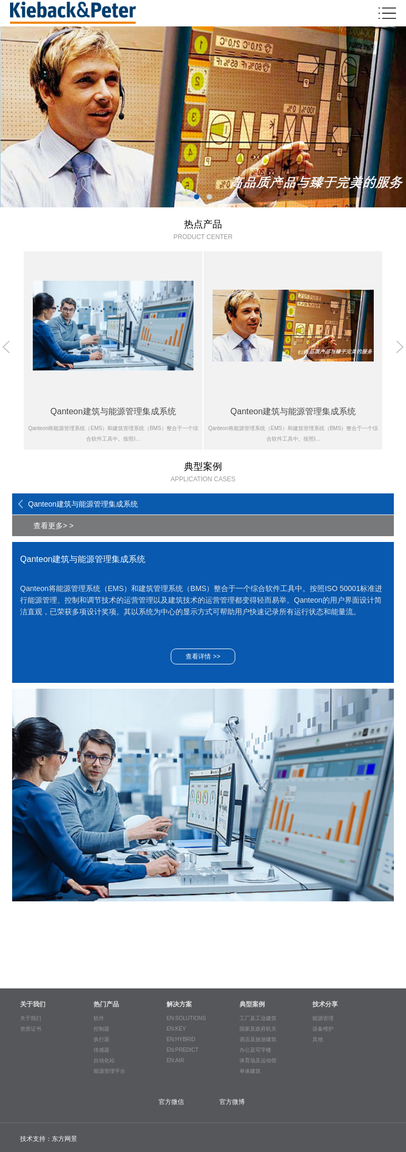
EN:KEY (176, 1029)
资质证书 (30, 1029)
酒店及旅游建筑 (257, 1039)
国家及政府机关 (257, 1029)
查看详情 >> (203, 656)
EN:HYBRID (181, 1039)
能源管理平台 (109, 1071)
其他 (317, 1039)
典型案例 (252, 1004)
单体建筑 (250, 1071)
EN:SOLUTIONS (186, 1018)
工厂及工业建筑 (257, 1018)
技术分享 (325, 1004)
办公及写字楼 (255, 1050)
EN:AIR (175, 1060)
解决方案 (179, 1004)
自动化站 (104, 1060)
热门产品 (106, 1004)
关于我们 (32, 1004)
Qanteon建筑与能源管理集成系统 (83, 504)
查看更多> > (53, 525)
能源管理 (323, 1018)
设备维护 (323, 1029)
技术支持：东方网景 (48, 1139)
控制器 (101, 1029)
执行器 (101, 1039)
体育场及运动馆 (257, 1060)
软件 (99, 1018)
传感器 (101, 1050)
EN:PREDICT (183, 1050)
